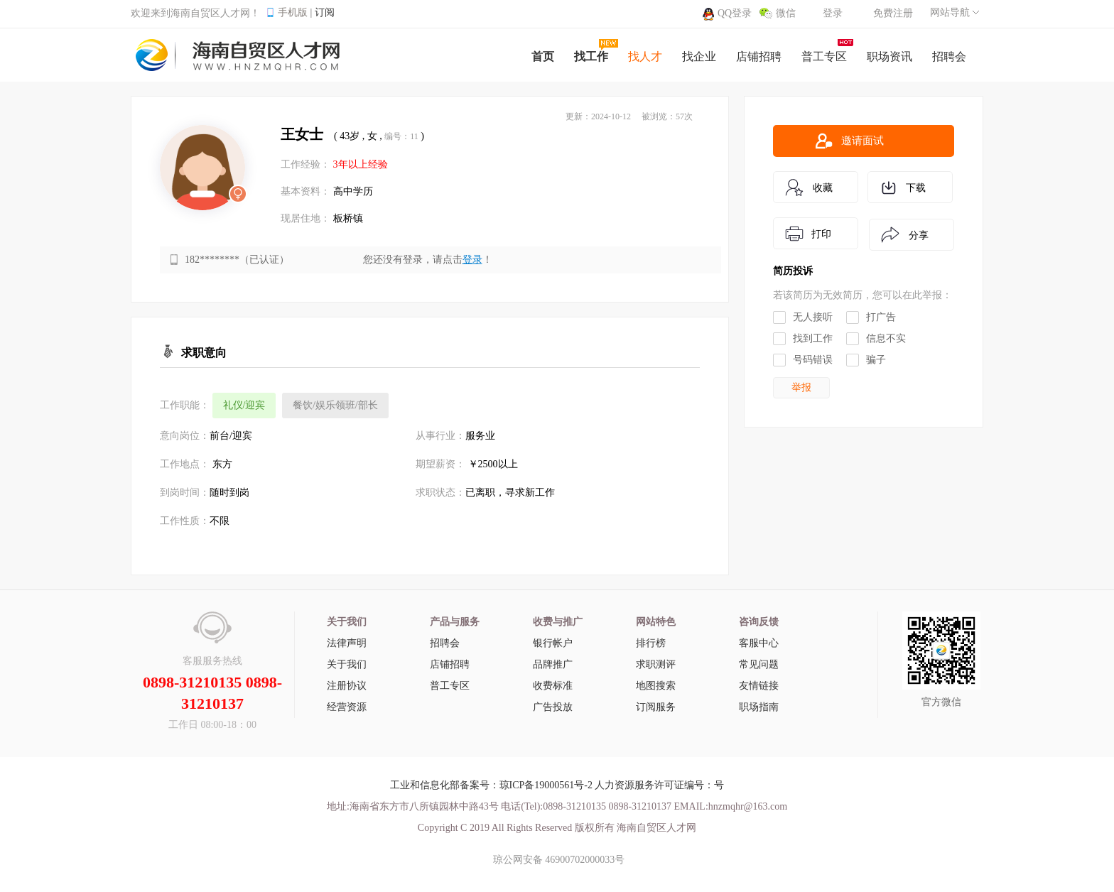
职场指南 (759, 707)
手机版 (293, 12)
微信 (786, 13)
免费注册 (893, 13)
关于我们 (347, 664)
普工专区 (450, 685)
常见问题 (759, 664)
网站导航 (950, 12)
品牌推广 (553, 664)
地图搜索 (656, 685)
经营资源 (347, 707)
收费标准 (553, 685)
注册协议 (347, 685)
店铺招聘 (450, 664)
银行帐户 (553, 643)
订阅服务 (656, 707)
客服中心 (759, 643)
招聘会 (445, 643)
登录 (833, 13)
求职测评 (656, 664)
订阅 (325, 12)
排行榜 (651, 643)
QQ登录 (735, 13)
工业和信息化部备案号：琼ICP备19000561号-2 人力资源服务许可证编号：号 (557, 785)
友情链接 (759, 685)
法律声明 (347, 643)
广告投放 (553, 707)
